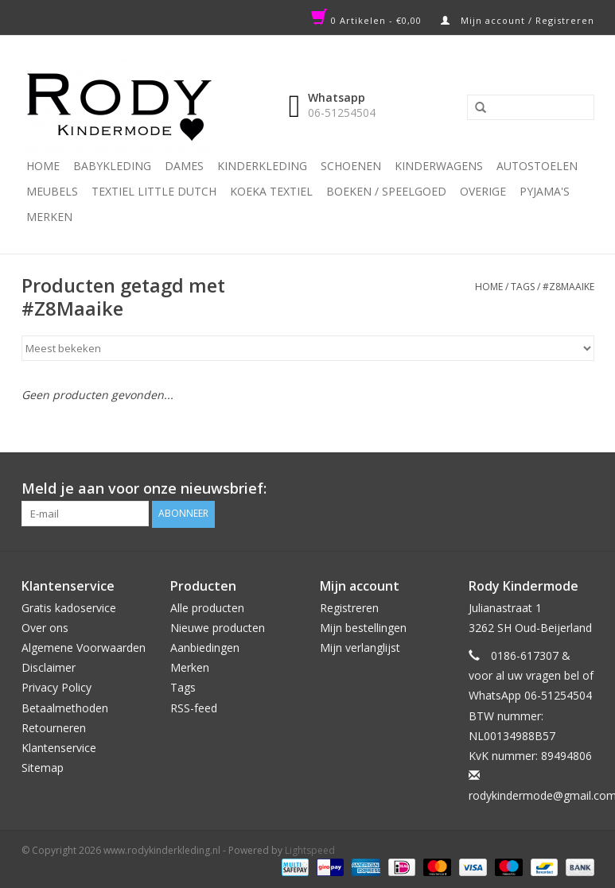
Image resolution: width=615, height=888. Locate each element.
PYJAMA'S (545, 191)
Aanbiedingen (204, 647)
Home (43, 165)
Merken (49, 216)
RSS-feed (193, 707)
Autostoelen (537, 165)
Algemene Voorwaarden (83, 647)
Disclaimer (48, 667)
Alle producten (207, 607)
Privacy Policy (56, 687)
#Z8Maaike (568, 286)
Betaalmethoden (64, 707)
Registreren (349, 607)
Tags (523, 286)
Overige (483, 191)
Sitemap (42, 767)
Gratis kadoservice (68, 607)
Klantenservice (58, 747)
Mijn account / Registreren (517, 20)
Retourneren (53, 727)
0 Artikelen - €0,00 (368, 20)
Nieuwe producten (217, 626)
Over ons (44, 626)
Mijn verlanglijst (360, 647)
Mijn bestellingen (363, 626)
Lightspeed (310, 849)
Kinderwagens (439, 165)
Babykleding (112, 165)
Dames (184, 165)
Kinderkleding (262, 165)
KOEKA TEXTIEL (271, 191)
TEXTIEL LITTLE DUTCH (153, 191)
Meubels (52, 191)
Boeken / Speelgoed (386, 191)
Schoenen (351, 165)
